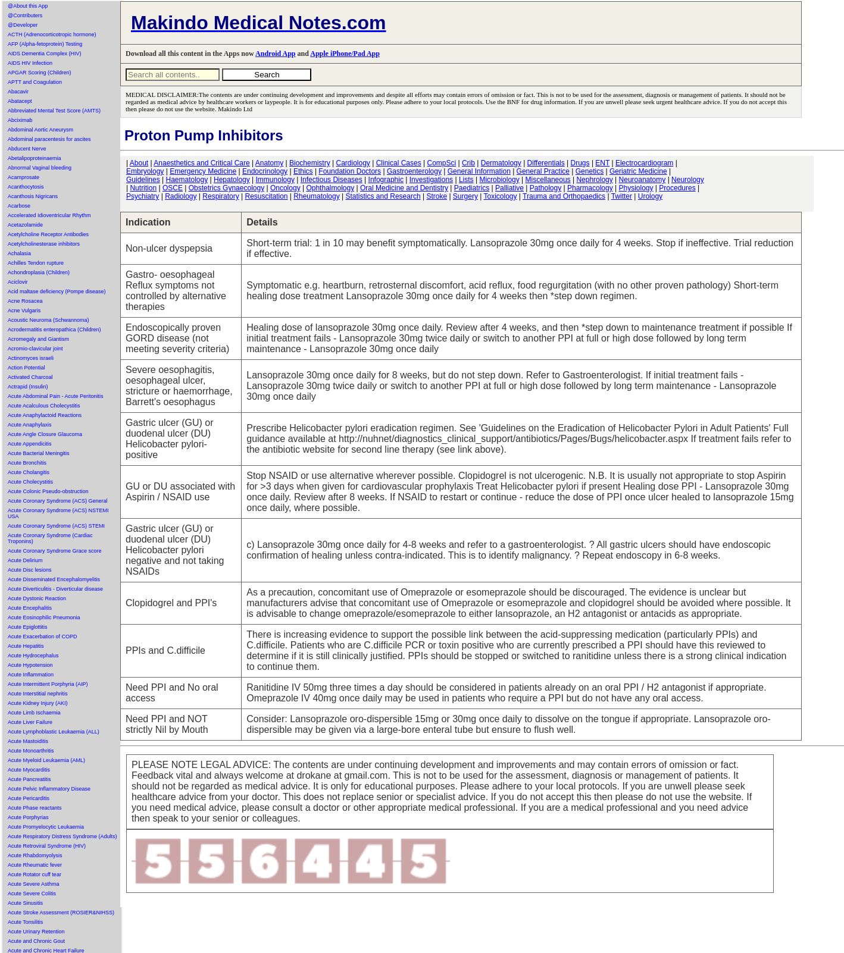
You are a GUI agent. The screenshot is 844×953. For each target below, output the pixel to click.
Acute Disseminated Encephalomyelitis (54, 579)
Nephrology (594, 179)
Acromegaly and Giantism (38, 339)
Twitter (621, 196)
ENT (602, 163)
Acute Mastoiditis (28, 741)
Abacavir (18, 92)
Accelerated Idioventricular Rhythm (49, 215)
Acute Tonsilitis (25, 922)
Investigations (431, 179)
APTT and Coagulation (35, 82)
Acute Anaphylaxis (30, 425)
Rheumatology (316, 196)
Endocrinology (264, 171)
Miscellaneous (548, 179)
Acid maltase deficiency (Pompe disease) (57, 291)
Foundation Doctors (349, 171)
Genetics (590, 171)
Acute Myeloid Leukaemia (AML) (46, 760)
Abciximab (20, 120)
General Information (479, 171)
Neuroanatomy (642, 179)
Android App (275, 53)
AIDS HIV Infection (30, 63)
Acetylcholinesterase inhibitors (44, 244)
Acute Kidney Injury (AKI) (38, 703)
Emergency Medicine (203, 171)
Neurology (687, 179)
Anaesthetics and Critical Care (201, 163)
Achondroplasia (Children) (39, 272)
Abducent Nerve (27, 149)
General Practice (543, 171)
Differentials (546, 163)
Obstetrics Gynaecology (226, 188)
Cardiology (353, 163)
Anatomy (269, 163)
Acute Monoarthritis (31, 751)
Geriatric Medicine (638, 171)
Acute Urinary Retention (36, 932)
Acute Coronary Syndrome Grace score (55, 551)
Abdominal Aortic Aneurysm (40, 130)
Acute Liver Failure (30, 722)
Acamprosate (23, 177)
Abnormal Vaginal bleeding (39, 168)
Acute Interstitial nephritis (38, 694)
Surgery (465, 196)
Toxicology (500, 196)
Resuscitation (266, 196)
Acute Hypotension (30, 665)
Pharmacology (590, 188)
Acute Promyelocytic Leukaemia (46, 827)
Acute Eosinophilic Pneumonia (44, 617)
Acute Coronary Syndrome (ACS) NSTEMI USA (58, 513)
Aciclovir (18, 282)
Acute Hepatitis (26, 646)
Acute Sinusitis (25, 903)
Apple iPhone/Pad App (345, 53)
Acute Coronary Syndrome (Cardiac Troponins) (50, 538)
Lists (466, 179)
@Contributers (25, 15)
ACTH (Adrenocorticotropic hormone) (52, 34)
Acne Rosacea (25, 301)
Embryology (145, 171)
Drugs (580, 163)
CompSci (441, 163)
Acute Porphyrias (28, 817)
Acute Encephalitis (30, 608)
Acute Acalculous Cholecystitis (44, 406)
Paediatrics (471, 188)
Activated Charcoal (30, 377)
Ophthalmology (330, 188)
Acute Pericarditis (28, 798)
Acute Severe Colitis (32, 893)
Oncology (285, 188)
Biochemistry (309, 163)
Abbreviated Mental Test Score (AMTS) (54, 111)
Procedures (677, 188)
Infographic (386, 179)
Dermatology (501, 163)
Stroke (436, 196)
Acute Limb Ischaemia (34, 713)
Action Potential (26, 368)
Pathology (545, 188)
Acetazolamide (25, 225)
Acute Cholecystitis (30, 482)
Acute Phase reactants (35, 808)
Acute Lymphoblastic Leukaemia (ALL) (53, 732)
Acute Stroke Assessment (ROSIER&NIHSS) (61, 913)
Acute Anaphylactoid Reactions (45, 415)
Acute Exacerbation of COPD (42, 636)
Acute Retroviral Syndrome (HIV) (47, 846)
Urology (650, 196)
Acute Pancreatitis (29, 779)
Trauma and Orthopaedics (564, 196)
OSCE (172, 188)
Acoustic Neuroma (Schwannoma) (48, 320)
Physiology (636, 188)
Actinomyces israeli (31, 358)
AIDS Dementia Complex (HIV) (45, 54)
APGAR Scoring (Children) (39, 73)
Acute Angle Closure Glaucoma (45, 434)
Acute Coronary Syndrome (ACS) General (58, 501)
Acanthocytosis (26, 187)
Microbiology (499, 179)
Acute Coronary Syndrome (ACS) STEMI (56, 526)
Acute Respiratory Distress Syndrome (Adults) (62, 836)
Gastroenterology (414, 171)
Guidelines (143, 179)
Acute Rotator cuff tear (34, 874)
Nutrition (143, 188)
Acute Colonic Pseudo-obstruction (48, 491)
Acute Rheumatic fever (35, 865)
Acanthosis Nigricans (33, 196)
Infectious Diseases (331, 179)
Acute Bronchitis (27, 463)
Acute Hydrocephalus (33, 656)
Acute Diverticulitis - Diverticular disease (55, 589)
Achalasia (19, 253)
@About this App (28, 6)
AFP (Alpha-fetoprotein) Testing (45, 44)
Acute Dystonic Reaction (37, 598)
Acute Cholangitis (28, 472)
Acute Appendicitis (30, 444)
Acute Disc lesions (30, 570)
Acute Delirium (25, 560)
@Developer (22, 25)
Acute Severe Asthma (34, 884)
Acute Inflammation (31, 675)
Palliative (509, 188)
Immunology (275, 179)
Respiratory (220, 196)
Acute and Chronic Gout (36, 941)
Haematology (187, 179)
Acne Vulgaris (24, 311)
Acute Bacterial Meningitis (39, 453)
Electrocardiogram (644, 163)
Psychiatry (142, 196)
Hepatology (232, 179)
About (139, 163)
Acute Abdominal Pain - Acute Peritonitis (56, 396)
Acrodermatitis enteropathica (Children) (54, 330)
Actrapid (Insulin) (28, 387)
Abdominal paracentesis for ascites (49, 139)
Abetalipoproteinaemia (34, 158)
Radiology (180, 196)
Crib (468, 163)
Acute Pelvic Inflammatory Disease (49, 789)
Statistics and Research (383, 196)
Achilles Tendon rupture (36, 263)
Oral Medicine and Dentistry (404, 188)
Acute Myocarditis (29, 770)
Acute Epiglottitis (28, 627)
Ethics (303, 171)
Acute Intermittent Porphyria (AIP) (48, 684)
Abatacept (20, 101)
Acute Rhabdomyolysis (35, 855)
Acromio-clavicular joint (35, 349)
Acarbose (19, 206)
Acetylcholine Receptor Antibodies (48, 234)
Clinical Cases (398, 163)
